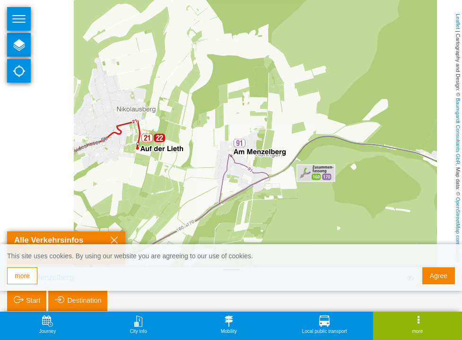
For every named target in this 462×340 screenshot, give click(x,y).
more (22, 276)
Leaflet (458, 21)
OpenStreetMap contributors (458, 229)
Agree (438, 276)
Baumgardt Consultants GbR (458, 131)
